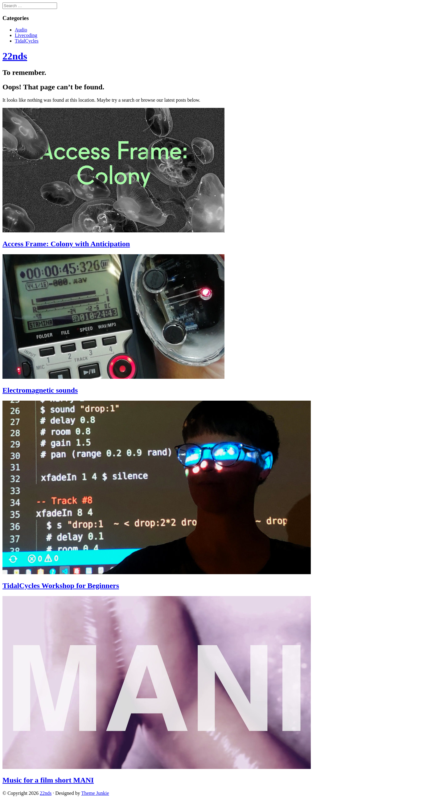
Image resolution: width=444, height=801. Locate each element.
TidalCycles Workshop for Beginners (60, 586)
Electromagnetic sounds (40, 390)
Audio (21, 29)
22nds (45, 793)
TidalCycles (27, 40)
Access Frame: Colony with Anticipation (66, 244)
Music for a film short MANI (48, 780)
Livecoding (26, 35)
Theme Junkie (95, 793)
